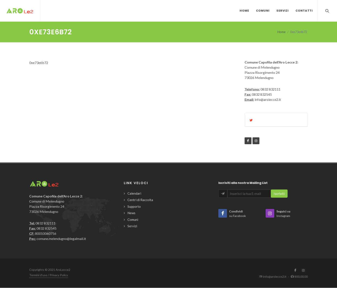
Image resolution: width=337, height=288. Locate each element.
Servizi (132, 226)
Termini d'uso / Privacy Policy (48, 275)
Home (281, 32)
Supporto (134, 207)
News (131, 213)
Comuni (132, 220)
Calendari (134, 194)
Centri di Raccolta (140, 200)
